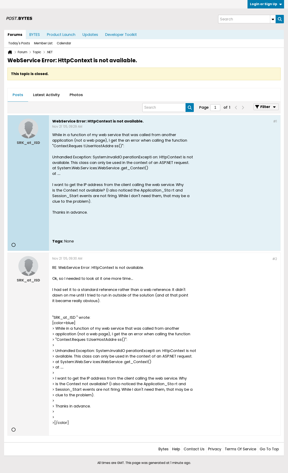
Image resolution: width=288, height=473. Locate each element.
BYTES (34, 34)
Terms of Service (240, 449)
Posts (18, 94)
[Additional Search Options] (273, 19)
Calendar (64, 43)
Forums (15, 34)
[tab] (18, 95)
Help (176, 449)
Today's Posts (19, 43)
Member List (43, 43)
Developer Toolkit (121, 34)
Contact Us (194, 449)
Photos (76, 94)
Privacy (214, 449)
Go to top (269, 449)
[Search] (247, 19)
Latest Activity (46, 94)
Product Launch (61, 34)
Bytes (163, 449)
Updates (90, 34)
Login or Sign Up (266, 4)
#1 (275, 121)
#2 (274, 259)
